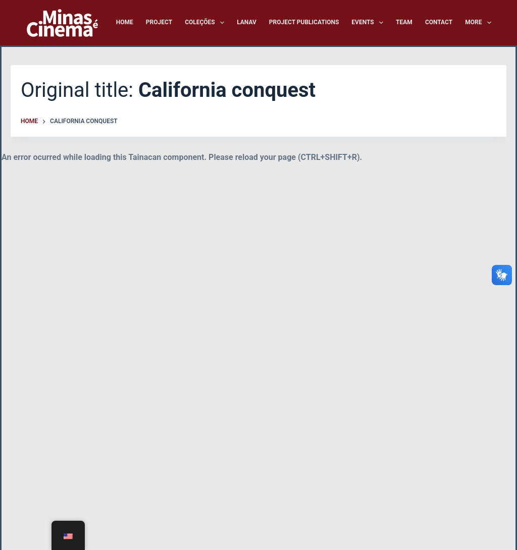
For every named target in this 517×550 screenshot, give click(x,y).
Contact (438, 22)
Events (369, 23)
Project (159, 22)
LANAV (246, 22)
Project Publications (304, 22)
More (478, 23)
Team (404, 22)
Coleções (206, 23)
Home (124, 22)
